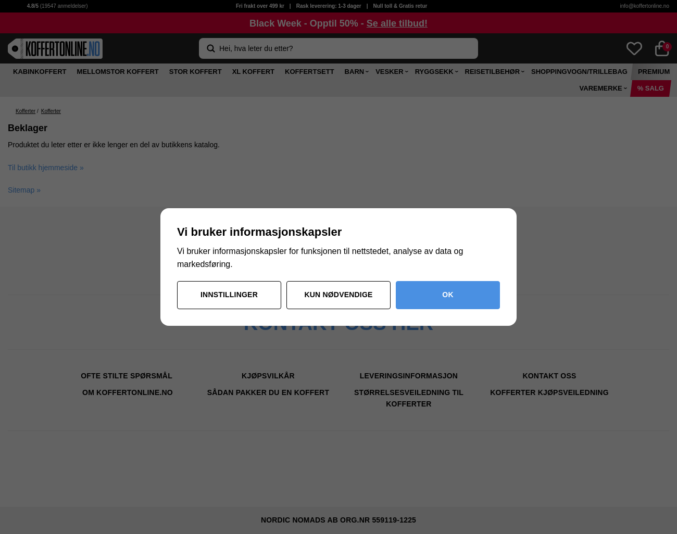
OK (447, 294)
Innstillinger (229, 294)
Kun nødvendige (338, 294)
